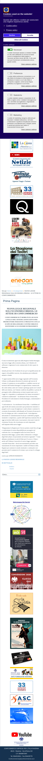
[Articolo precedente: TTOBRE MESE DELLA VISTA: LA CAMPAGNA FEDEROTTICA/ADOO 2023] (11, 466)
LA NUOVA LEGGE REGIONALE (13, 459)
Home (9, 291)
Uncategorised (18, 291)
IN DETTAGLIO (7, 463)
